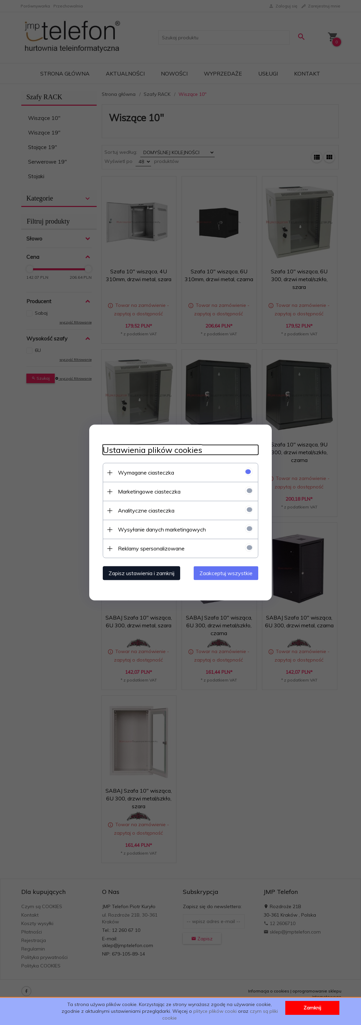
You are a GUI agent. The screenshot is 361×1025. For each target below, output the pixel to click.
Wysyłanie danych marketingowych (162, 529)
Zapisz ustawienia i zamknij (141, 573)
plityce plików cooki (215, 1011)
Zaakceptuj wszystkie (225, 573)
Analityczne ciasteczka (146, 510)
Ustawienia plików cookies (152, 450)
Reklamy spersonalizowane (151, 548)
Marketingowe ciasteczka (149, 491)
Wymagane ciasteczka (146, 472)
